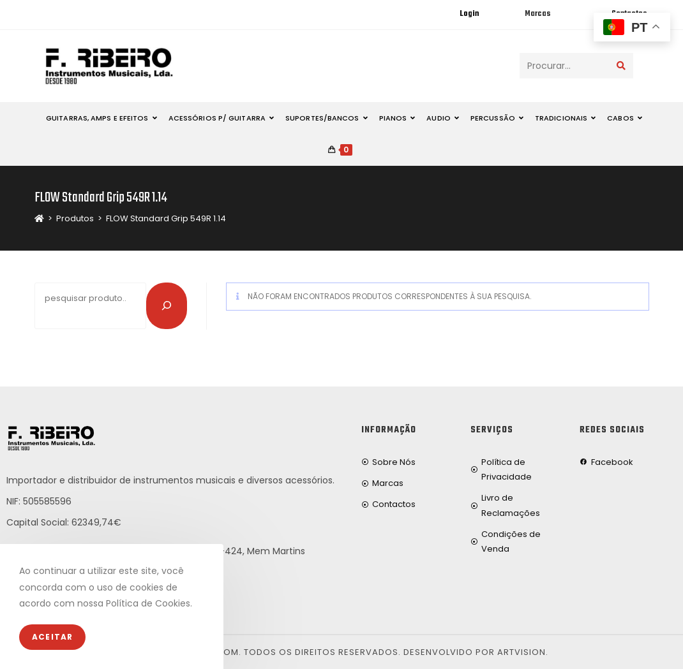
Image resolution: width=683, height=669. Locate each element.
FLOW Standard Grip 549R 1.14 (166, 218)
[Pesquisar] (166, 305)
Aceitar (52, 636)
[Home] (39, 218)
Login (469, 14)
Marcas (537, 14)
